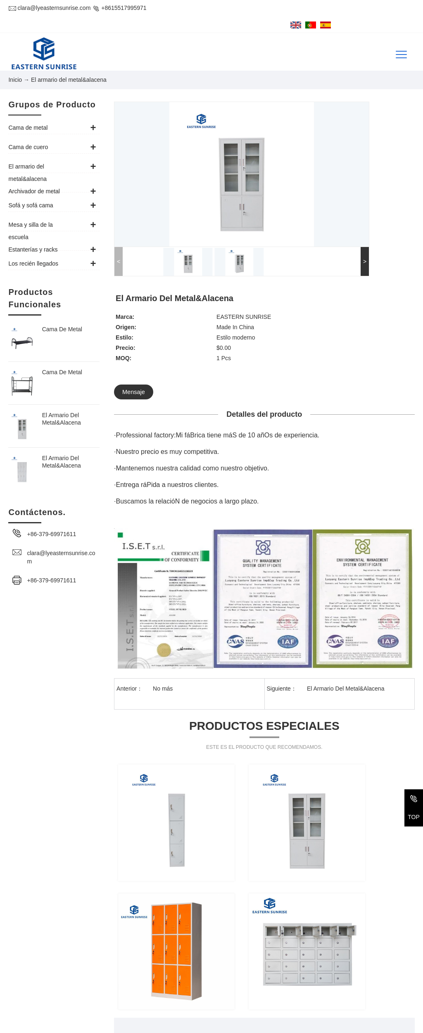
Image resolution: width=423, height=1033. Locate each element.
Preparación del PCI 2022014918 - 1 (309, 1023)
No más (163, 553)
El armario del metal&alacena (259, 967)
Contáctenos (31, 931)
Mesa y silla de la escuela (340, 983)
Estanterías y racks (246, 998)
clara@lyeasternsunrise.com (49, 8)
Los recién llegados (331, 998)
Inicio (15, 67)
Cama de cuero (326, 951)
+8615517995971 (119, 8)
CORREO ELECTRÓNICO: (43, 991)
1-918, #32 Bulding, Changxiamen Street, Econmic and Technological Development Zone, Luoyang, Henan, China (113, 955)
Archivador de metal (332, 967)
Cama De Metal (62, 316)
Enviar (333, 841)
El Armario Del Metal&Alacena (61, 406)
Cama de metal (241, 951)
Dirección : (22, 951)
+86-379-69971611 (51, 521)
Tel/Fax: (18, 975)
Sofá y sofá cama (244, 983)
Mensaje (286, 204)
